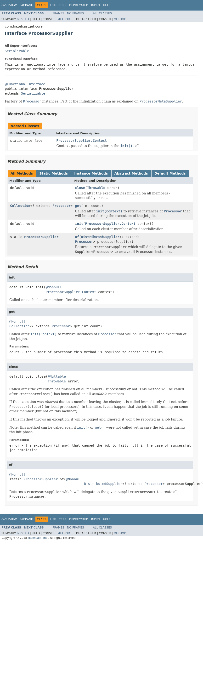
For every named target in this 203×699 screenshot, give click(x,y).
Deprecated (78, 5)
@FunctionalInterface (25, 84)
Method (63, 19)
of (77, 237)
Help (106, 5)
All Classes (102, 13)
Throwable (96, 188)
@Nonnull (54, 287)
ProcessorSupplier (41, 237)
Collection (20, 206)
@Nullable (57, 376)
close (80, 188)
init (79, 224)
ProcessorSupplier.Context (81, 140)
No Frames (75, 13)
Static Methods (53, 173)
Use (53, 5)
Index (95, 5)
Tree (62, 5)
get (78, 206)
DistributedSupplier (100, 237)
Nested (23, 19)
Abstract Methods (131, 173)
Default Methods (170, 173)
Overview (9, 5)
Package (26, 5)
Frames (58, 13)
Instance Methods (91, 173)
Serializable (17, 51)
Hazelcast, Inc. (38, 538)
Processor (61, 206)
